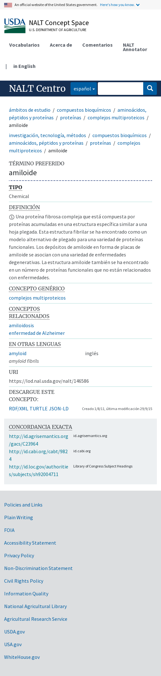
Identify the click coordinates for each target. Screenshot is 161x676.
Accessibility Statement (30, 543)
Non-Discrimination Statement (38, 568)
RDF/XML (18, 408)
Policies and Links (23, 504)
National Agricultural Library (35, 606)
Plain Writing (18, 517)
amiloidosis (21, 325)
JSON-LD (59, 408)
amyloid (17, 353)
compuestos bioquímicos (84, 110)
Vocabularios (24, 45)
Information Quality (26, 593)
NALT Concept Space (59, 22)
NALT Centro (37, 88)
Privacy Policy (19, 555)
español (80, 88)
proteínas (70, 117)
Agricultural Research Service (35, 619)
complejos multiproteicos (116, 117)
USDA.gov (14, 631)
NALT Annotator (135, 47)
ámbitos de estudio (29, 110)
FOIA (9, 530)
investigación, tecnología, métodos (47, 135)
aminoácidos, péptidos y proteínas (46, 143)
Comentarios (97, 45)
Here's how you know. (117, 4)
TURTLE (39, 408)
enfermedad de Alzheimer (37, 333)
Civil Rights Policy (23, 581)
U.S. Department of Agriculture (57, 29)
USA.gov (13, 644)
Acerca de (61, 45)
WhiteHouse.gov (22, 657)
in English (24, 66)
